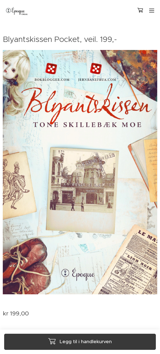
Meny (151, 10)
